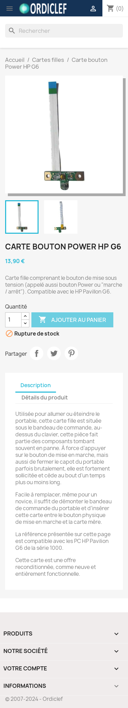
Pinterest (71, 353)
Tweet (54, 353)
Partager (36, 353)
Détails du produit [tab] (45, 397)
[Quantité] (13, 319)
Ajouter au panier (72, 319)
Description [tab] (35, 385)
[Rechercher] (64, 31)
